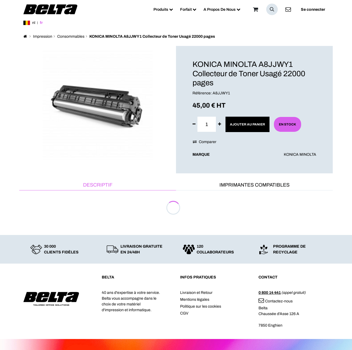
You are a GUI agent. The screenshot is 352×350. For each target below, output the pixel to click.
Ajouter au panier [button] (247, 124)
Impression (42, 36)
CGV (184, 313)
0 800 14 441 (269, 293)
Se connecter (313, 9)
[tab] (97, 185)
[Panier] (255, 9)
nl (33, 23)
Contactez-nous (275, 301)
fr (41, 23)
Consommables (70, 36)
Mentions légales (194, 299)
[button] (272, 9)
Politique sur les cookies (200, 306)
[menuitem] (163, 9)
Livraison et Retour (196, 293)
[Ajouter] (219, 124)
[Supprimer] (194, 124)
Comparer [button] (204, 142)
